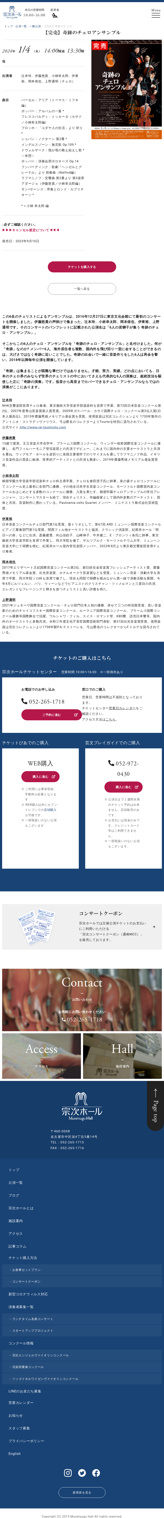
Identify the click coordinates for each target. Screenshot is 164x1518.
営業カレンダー (21, 1400)
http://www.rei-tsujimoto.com (42, 426)
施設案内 (16, 1218)
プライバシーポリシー (26, 1439)
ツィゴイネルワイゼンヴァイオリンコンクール (45, 1376)
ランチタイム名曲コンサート (32, 1316)
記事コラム (17, 1244)
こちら (110, 718)
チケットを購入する (82, 266)
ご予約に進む (60, 713)
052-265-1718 (47, 701)
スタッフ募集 (19, 1426)
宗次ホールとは (21, 1206)
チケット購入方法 (23, 1255)
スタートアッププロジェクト (32, 1328)
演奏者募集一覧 (21, 1305)
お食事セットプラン (26, 1267)
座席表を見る (82, 1488)
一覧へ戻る (82, 288)
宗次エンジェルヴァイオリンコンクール (40, 1353)
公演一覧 (16, 1180)
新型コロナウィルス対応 (28, 1292)
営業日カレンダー (122, 707)
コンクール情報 (21, 1341)
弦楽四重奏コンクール (28, 1364)
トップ (14, 1167)
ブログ (14, 1193)
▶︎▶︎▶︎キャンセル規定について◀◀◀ (30, 230)
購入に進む (43, 775)
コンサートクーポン (26, 1279)
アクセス (16, 1231)
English (15, 1451)
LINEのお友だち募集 (25, 1389)
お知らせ (16, 1413)
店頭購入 (50, 807)
